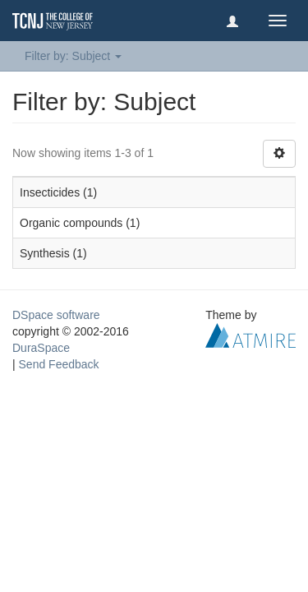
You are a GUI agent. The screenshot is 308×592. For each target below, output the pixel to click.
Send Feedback (59, 364)
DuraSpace (41, 347)
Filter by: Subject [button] (73, 55)
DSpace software (56, 314)
